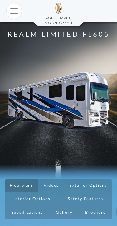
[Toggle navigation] (14, 11)
